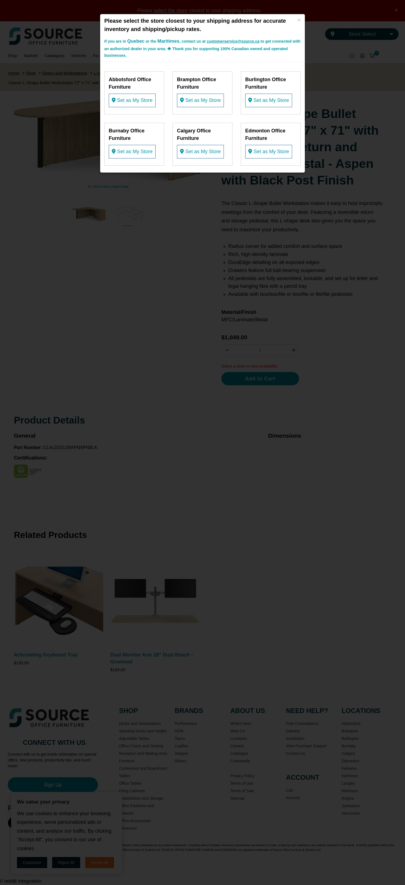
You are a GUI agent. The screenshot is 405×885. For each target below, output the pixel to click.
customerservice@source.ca (233, 41)
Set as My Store (132, 100)
